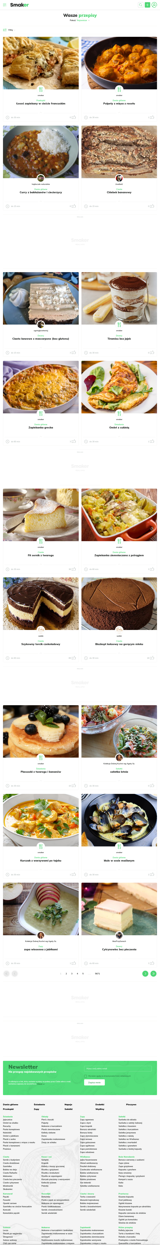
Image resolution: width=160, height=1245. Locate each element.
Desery (41, 335)
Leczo (5, 1230)
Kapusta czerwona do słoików (132, 1213)
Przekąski (40, 100)
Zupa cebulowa (87, 1152)
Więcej (39, 1084)
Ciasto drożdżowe (11, 1163)
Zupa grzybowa (126, 1166)
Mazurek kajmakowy (89, 1200)
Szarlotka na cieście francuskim (17, 1206)
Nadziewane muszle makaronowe (56, 1240)
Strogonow (8, 1237)
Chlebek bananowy (119, 192)
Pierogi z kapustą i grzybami (132, 1176)
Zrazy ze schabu (48, 1142)
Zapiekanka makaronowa (53, 1139)
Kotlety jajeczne (126, 1230)
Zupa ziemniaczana (89, 1136)
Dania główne (119, 100)
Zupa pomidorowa (88, 1149)
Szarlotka (7, 1166)
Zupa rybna (124, 1163)
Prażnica (7, 1149)
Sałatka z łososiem (127, 1126)
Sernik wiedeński (49, 1213)
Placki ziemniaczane (50, 1129)
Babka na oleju (10, 1169)
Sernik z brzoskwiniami (52, 1210)
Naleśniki (7, 1132)
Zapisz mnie (94, 1082)
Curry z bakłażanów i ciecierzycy (41, 192)
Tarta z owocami (87, 1197)
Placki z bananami (11, 1146)
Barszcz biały (86, 1132)
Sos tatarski (85, 1182)
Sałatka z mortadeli (128, 1142)
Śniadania (119, 424)
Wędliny (99, 1109)
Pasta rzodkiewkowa (51, 1206)
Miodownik (8, 1186)
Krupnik (44, 1163)
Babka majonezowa (89, 1203)
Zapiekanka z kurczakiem (92, 1233)
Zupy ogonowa (87, 1119)
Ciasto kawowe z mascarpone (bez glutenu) (40, 338)
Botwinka (45, 1197)
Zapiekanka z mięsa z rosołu (93, 1243)
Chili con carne (9, 1243)
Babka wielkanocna (89, 1173)
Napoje (68, 1104)
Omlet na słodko (10, 1123)
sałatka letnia (119, 771)
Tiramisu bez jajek (119, 338)
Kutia (121, 1182)
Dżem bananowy (126, 1216)
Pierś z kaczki (47, 1119)
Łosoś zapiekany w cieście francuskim (40, 103)
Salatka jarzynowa (127, 1132)
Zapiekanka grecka (41, 427)
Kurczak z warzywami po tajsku (40, 860)
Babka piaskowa (88, 1179)
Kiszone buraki (125, 1210)
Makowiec (7, 1176)
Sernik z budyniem (11, 1160)
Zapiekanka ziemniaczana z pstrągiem (119, 555)
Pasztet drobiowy (88, 1166)
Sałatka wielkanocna (90, 1186)
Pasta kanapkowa (11, 1129)
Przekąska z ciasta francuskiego (133, 1240)
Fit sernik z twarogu (41, 555)
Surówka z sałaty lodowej (130, 1123)
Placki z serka (9, 1139)
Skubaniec (8, 1189)
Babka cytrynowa (88, 1176)
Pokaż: (80, 20)
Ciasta (119, 189)
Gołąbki (45, 1160)
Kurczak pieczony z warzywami (55, 1179)
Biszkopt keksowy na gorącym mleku (119, 644)
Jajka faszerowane (88, 1160)
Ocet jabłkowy (125, 1200)
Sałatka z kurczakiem (128, 1129)
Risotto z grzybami (50, 1169)
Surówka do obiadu (127, 1119)
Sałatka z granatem (128, 1146)
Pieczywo (131, 1104)
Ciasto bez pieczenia (12, 1179)
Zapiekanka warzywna (90, 1240)
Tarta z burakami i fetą (129, 1233)
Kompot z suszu (126, 1179)
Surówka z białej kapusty (130, 1149)
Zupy (40, 946)
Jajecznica (7, 1119)
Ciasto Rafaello (10, 1173)
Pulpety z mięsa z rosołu (119, 103)
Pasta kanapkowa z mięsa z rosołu (19, 1142)
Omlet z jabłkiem (11, 1136)
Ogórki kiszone (125, 1203)
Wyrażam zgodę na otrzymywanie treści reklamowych (107, 1076)
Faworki (6, 1200)
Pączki (6, 1197)
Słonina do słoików (127, 1223)
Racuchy (7, 1126)
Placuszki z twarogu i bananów (41, 771)
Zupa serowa (86, 1139)
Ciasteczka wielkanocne (91, 1169)
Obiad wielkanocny (89, 1163)
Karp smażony (125, 1173)
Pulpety (44, 1123)
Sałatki (119, 769)
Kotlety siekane (48, 1132)
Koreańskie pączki (11, 1213)
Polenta (44, 1186)
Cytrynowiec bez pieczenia (119, 949)
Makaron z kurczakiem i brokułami (57, 1230)
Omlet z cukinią (119, 427)
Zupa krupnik (86, 1126)
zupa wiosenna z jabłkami (41, 949)
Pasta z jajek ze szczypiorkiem (55, 1200)
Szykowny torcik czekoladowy (40, 644)
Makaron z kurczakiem (51, 1126)
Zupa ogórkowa (87, 1146)
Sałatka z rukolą (126, 1136)
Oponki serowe (10, 1203)
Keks (121, 1186)
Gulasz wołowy (10, 1240)
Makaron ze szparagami (52, 1203)
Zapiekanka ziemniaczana (92, 1237)
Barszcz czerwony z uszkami (131, 1160)
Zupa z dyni (85, 1123)
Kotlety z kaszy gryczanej (53, 1166)
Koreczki (7, 1210)
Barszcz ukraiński (88, 1129)
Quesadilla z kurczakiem (130, 1243)
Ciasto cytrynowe (11, 1182)
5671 (97, 973)
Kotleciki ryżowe (48, 1182)
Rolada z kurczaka (127, 1237)
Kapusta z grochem (127, 1169)
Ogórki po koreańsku (128, 1219)
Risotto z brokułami (50, 1173)
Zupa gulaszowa (87, 1142)
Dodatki (99, 1104)
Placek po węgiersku (12, 1233)
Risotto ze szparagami (51, 1176)
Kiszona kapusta (126, 1197)
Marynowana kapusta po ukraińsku (135, 1206)
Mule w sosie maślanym (119, 860)
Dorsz (44, 1136)
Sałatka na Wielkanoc (129, 1139)
